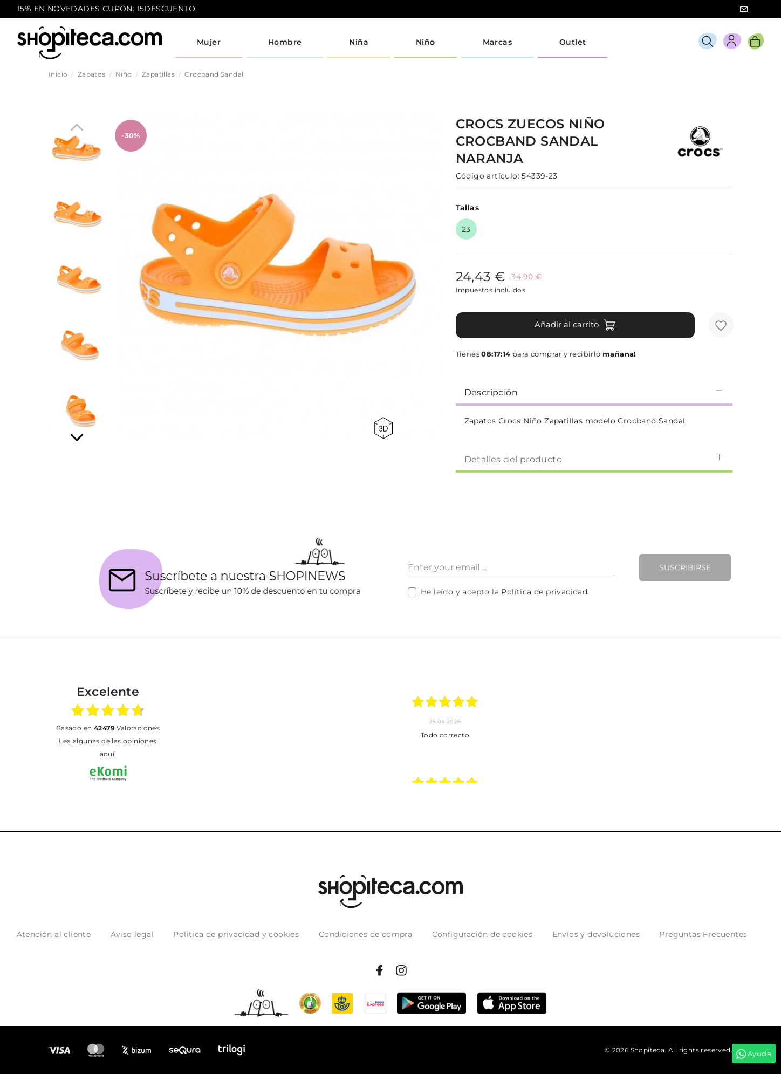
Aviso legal (132, 934)
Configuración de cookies (482, 934)
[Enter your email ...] (510, 567)
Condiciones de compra (365, 934)
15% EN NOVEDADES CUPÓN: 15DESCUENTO (106, 8)
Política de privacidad (544, 592)
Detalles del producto (594, 458)
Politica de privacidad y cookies (236, 934)
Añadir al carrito (575, 325)
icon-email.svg (743, 9)
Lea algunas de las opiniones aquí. (107, 747)
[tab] (594, 392)
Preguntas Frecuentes (703, 934)
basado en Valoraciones (108, 728)
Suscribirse (685, 567)
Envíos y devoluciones (596, 934)
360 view (383, 428)
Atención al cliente (54, 934)
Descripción (594, 392)
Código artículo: (487, 176)
